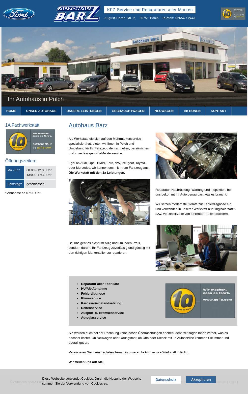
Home (11, 111)
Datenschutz (166, 380)
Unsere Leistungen (84, 111)
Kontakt (218, 111)
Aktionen (192, 111)
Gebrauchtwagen (128, 111)
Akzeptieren (201, 380)
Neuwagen (164, 111)
